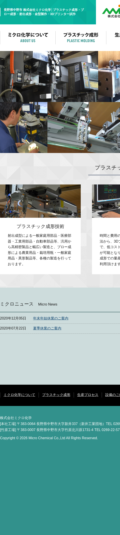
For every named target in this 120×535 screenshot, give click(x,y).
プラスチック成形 (56, 395)
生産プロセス (87, 395)
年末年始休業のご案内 (50, 318)
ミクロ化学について (19, 395)
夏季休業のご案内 (47, 328)
